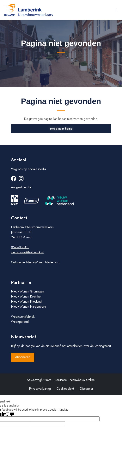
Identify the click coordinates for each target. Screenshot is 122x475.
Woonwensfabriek (23, 316)
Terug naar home (61, 128)
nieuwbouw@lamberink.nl (27, 252)
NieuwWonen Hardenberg (28, 306)
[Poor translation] (9, 414)
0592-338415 (20, 247)
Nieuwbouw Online (82, 380)
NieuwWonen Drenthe (26, 296)
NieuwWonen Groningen (27, 291)
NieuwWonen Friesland (26, 301)
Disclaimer (86, 388)
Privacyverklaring (40, 388)
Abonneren (22, 357)
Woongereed (20, 321)
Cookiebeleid (65, 388)
